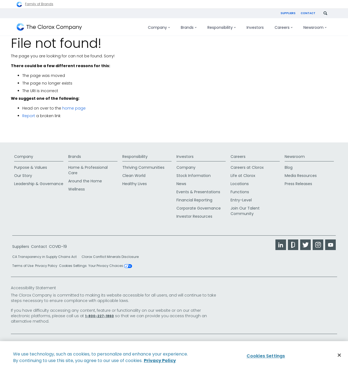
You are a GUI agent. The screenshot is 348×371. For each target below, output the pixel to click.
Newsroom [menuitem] (315, 27)
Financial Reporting (194, 199)
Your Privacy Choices (110, 265)
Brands (74, 154)
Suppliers (288, 13)
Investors (185, 154)
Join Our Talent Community (245, 210)
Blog (289, 167)
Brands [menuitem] (189, 27)
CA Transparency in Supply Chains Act (46, 256)
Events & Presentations (198, 191)
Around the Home (85, 180)
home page (74, 108)
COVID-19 (58, 246)
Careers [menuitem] (284, 27)
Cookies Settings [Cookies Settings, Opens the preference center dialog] (266, 356)
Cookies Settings (73, 265)
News (181, 183)
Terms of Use (22, 265)
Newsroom (295, 154)
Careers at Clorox (247, 167)
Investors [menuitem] (255, 27)
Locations (240, 183)
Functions (240, 191)
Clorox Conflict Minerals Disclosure (110, 256)
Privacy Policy (46, 265)
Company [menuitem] (159, 27)
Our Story (23, 175)
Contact (308, 13)
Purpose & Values (30, 167)
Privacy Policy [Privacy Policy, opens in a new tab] (160, 360)
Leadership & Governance (38, 183)
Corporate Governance (198, 207)
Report (28, 116)
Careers (238, 154)
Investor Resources (194, 216)
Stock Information (193, 175)
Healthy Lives (134, 183)
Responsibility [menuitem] (221, 27)
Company (23, 154)
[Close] (339, 355)
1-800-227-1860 (99, 315)
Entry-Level (241, 199)
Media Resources (301, 175)
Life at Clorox (243, 175)
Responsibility (135, 154)
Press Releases (298, 183)
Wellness (76, 188)
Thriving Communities (143, 167)
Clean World (133, 175)
